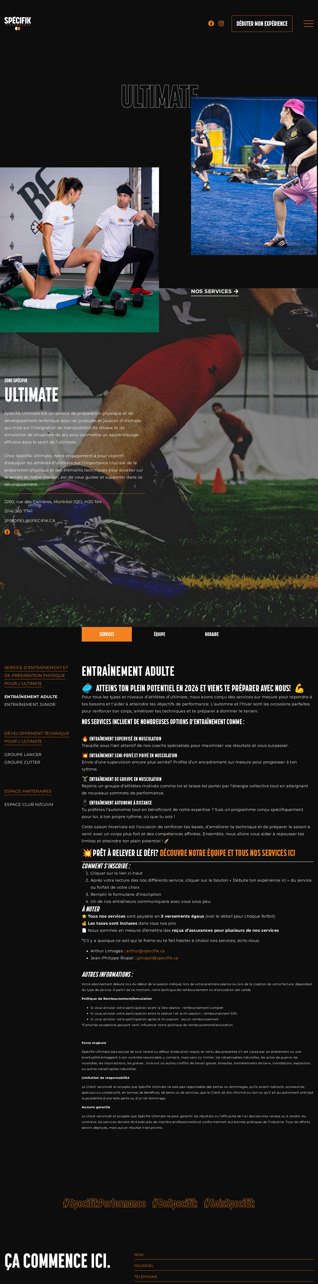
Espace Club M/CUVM (28, 804)
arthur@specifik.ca (145, 951)
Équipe (159, 634)
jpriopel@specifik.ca (157, 958)
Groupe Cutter (22, 762)
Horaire (212, 634)
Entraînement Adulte (31, 696)
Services (106, 634)
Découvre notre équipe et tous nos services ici (227, 853)
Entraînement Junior (30, 704)
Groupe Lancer (23, 754)
